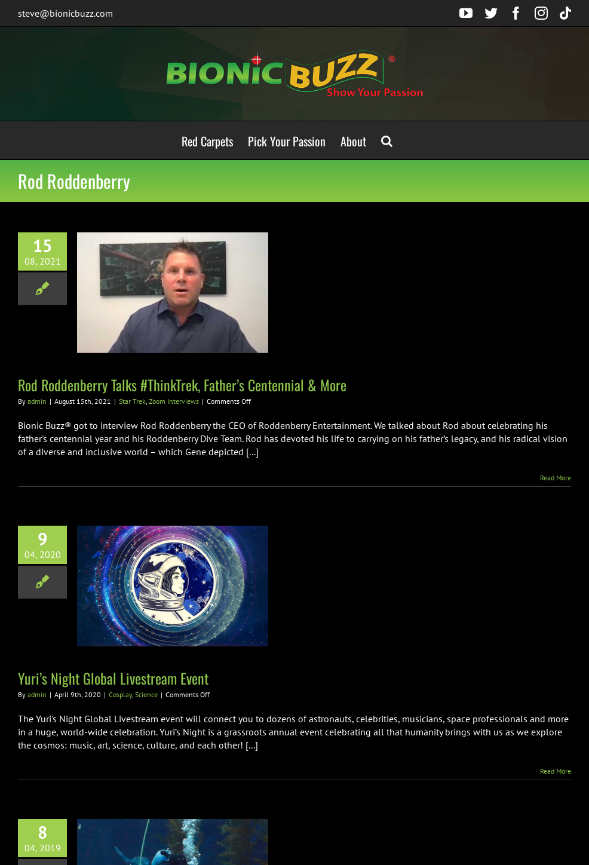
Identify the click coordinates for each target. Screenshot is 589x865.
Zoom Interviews (174, 401)
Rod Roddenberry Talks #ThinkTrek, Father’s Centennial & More (182, 384)
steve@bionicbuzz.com (65, 13)
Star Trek (132, 401)
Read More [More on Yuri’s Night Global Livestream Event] (555, 770)
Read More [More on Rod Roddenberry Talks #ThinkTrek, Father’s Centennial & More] (555, 477)
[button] (386, 140)
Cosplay (120, 694)
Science (146, 694)
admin (37, 401)
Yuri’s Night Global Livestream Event (113, 678)
